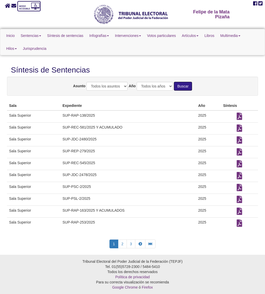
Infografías (99, 36)
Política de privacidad (132, 277)
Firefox (147, 287)
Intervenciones (128, 36)
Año (132, 86)
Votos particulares (161, 36)
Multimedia (230, 36)
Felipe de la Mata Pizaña (211, 14)
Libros (209, 36)
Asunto (79, 86)
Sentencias (31, 36)
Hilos (11, 48)
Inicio (10, 36)
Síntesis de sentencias (65, 36)
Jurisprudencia (34, 48)
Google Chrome (125, 287)
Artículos (190, 36)
